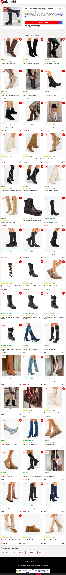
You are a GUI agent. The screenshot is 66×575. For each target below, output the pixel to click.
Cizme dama (41, 552)
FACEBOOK (28, 561)
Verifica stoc (50, 22)
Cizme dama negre (7, 552)
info (20, 67)
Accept (38, 574)
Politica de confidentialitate (33, 565)
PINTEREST (36, 561)
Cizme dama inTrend (19, 552)
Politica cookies (45, 565)
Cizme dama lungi (31, 552)
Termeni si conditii (21, 565)
